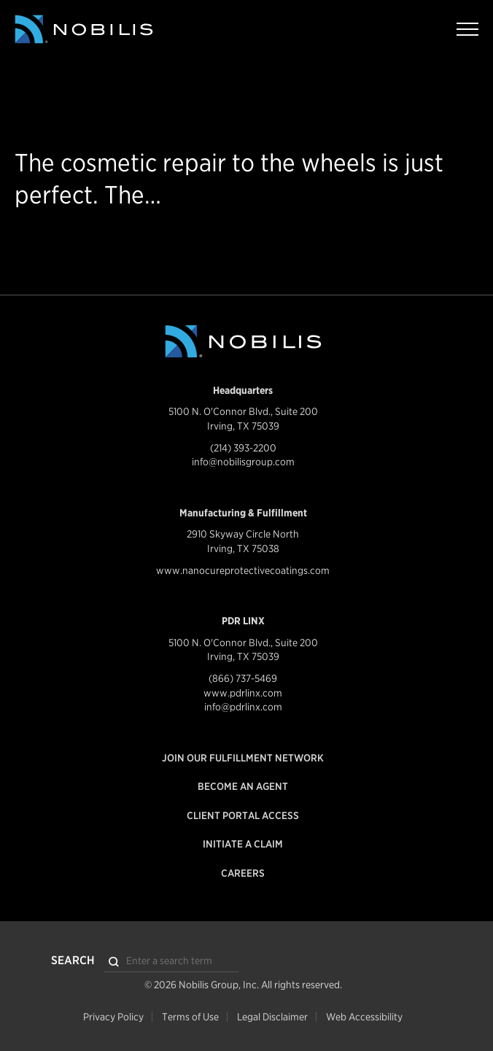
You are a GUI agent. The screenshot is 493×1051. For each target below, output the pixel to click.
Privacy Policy (113, 1017)
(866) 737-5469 (243, 678)
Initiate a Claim (243, 844)
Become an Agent (243, 786)
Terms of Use (190, 1017)
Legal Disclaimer (272, 1017)
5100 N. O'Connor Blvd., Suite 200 (243, 411)
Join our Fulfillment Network (243, 758)
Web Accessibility (364, 1017)
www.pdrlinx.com (242, 693)
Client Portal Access (243, 815)
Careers (243, 873)
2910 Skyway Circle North (243, 534)
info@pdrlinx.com (243, 707)
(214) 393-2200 (243, 448)
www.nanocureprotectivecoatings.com (243, 570)
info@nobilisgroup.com (243, 462)
